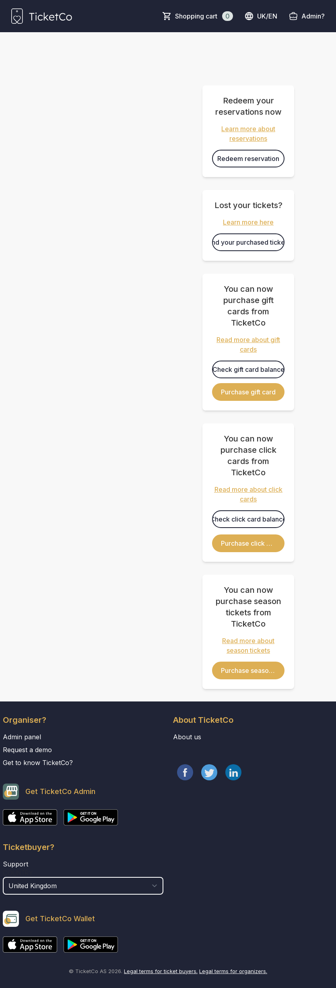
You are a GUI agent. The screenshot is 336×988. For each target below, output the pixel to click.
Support (15, 864)
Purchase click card (250, 543)
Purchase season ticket (252, 670)
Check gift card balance (248, 369)
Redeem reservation (248, 159)
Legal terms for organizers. (233, 971)
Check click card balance (248, 519)
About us (187, 737)
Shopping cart (204, 16)
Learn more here (248, 222)
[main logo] (41, 16)
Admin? (313, 16)
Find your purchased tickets (248, 242)
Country (18, 873)
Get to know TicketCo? (38, 763)
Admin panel (22, 737)
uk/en (260, 16)
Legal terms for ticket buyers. (161, 971)
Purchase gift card (248, 392)
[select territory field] (83, 886)
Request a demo (27, 750)
